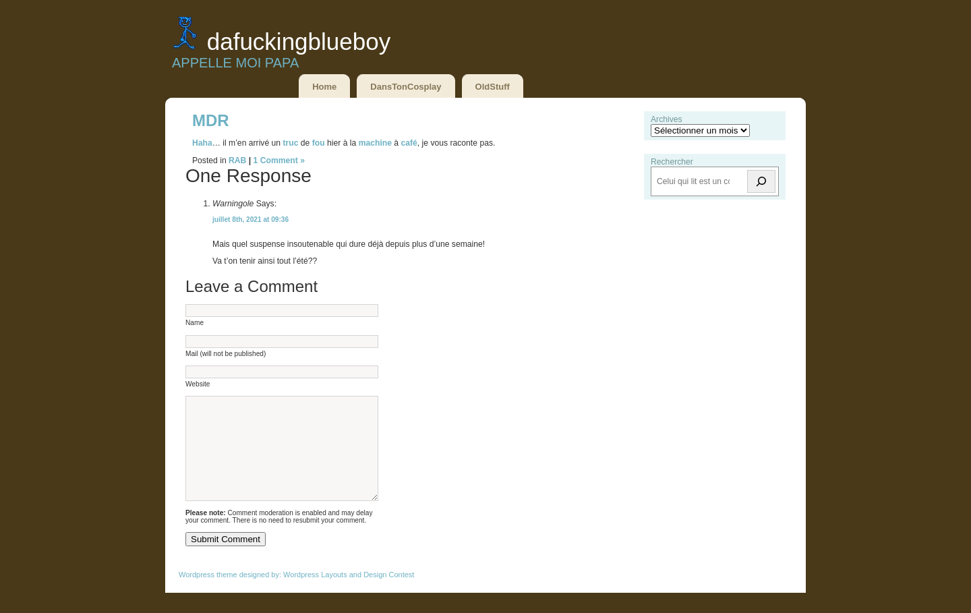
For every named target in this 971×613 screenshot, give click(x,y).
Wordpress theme (208, 595)
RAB (237, 160)
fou (318, 143)
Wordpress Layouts (315, 595)
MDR (210, 120)
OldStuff (492, 87)
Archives (666, 119)
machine (375, 143)
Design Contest (388, 595)
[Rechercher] (761, 181)
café (409, 143)
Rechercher (672, 162)
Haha (202, 143)
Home (324, 87)
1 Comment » (279, 160)
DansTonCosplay (405, 87)
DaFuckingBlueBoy (298, 41)
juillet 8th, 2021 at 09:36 (250, 219)
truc (291, 143)
